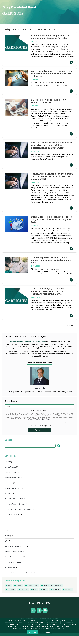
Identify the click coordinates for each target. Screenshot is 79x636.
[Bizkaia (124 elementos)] (18, 585)
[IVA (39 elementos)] (8, 585)
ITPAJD (7, 536)
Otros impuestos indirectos (14, 552)
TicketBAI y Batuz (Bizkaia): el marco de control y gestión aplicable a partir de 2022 (51, 260)
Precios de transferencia (13, 557)
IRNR (7, 525)
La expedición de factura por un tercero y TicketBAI (48, 101)
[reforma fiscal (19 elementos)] (31, 585)
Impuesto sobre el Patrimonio (15, 499)
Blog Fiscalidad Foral (19, 7)
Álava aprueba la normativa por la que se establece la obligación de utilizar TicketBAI (52, 74)
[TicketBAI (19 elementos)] (10, 589)
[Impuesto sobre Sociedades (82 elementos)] (51, 585)
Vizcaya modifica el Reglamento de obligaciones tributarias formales (50, 36)
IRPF (6, 530)
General (7, 493)
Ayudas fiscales (10, 467)
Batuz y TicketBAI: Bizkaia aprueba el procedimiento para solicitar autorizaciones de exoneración (51, 145)
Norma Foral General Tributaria (15, 546)
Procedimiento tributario (13, 562)
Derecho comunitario (12, 478)
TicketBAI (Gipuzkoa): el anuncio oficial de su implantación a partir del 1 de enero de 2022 (52, 176)
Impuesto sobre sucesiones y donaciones (20, 509)
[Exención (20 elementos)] (67, 589)
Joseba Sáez (39, 388)
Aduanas (8, 462)
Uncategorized (10, 567)
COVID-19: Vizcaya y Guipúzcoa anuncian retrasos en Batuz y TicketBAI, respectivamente (47, 291)
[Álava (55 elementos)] (43, 589)
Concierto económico (12, 472)
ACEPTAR (32, 632)
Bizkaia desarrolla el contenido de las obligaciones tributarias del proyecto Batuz (51, 219)
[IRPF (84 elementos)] (34, 589)
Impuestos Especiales (12, 515)
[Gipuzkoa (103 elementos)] (55, 589)
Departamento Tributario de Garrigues (27, 342)
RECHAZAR (46, 632)
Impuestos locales (11, 520)
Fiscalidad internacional (13, 488)
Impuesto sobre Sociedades (15, 504)
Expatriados (9, 483)
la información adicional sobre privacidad (50, 419)
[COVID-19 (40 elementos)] (23, 589)
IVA (6, 541)
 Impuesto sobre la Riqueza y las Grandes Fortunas (24, 573)
